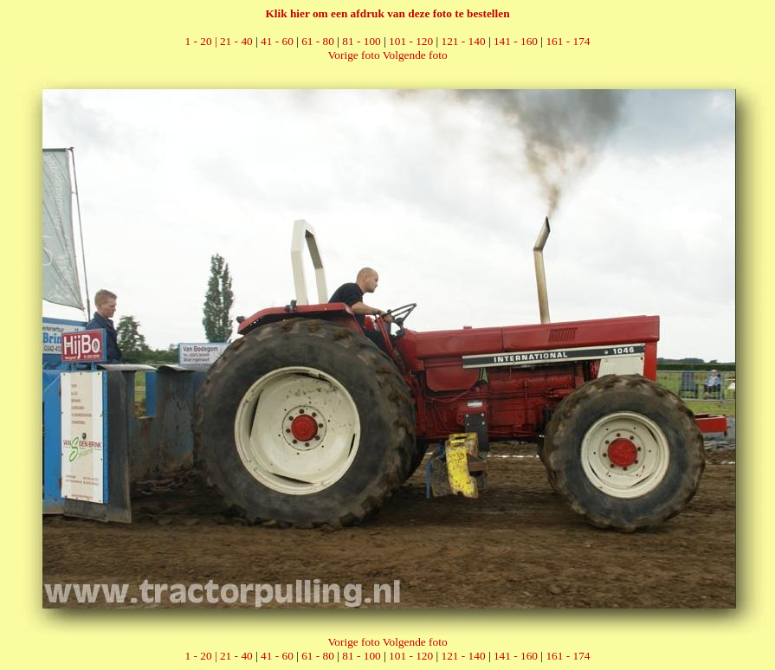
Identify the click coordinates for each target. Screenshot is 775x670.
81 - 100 (361, 41)
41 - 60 (277, 41)
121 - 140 (464, 41)
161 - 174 (568, 41)
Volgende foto (415, 54)
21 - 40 (236, 41)
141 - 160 (516, 41)
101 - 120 (411, 41)
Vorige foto (353, 54)
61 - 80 (317, 41)
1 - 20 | (202, 41)
